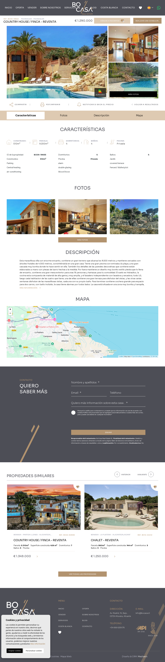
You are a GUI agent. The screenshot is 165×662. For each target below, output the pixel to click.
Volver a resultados (145, 104)
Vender (32, 7)
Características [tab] (25, 115)
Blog (93, 7)
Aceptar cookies (14, 650)
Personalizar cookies (34, 650)
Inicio (8, 7)
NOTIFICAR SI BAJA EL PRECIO (95, 105)
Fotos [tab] (63, 115)
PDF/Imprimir (50, 105)
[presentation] (85, 422)
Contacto (128, 7)
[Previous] (124, 474)
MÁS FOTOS (82, 240)
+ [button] (10, 310)
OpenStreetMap (137, 356)
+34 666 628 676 (117, 627)
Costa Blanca (109, 7)
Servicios (70, 7)
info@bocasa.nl (143, 613)
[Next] (145, 474)
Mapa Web (66, 656)
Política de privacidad (91, 413)
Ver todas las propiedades (82, 574)
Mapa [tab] (139, 115)
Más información (37, 644)
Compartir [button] (18, 105)
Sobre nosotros (50, 7)
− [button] (10, 313)
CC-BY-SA (154, 356)
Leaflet (121, 356)
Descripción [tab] (101, 115)
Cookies (54, 656)
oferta (20, 7)
